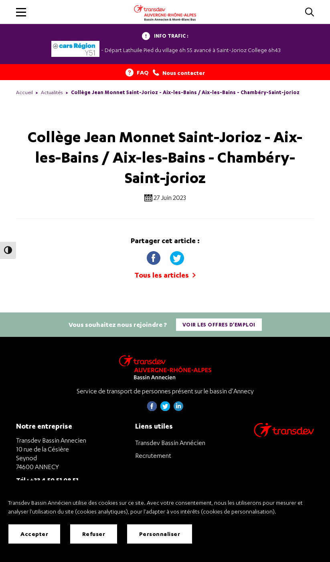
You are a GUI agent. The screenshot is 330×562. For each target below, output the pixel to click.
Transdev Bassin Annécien (170, 442)
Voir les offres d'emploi (218, 325)
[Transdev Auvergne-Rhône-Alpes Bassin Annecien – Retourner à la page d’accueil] (165, 367)
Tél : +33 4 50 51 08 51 (47, 479)
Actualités (52, 92)
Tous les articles (165, 275)
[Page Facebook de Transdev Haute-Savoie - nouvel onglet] (152, 408)
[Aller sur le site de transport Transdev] (284, 435)
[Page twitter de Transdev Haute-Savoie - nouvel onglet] (165, 408)
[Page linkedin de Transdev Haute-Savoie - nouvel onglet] (178, 408)
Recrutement (153, 455)
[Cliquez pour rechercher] (309, 12)
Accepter (34, 533)
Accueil (24, 92)
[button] (21, 12)
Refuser (93, 533)
